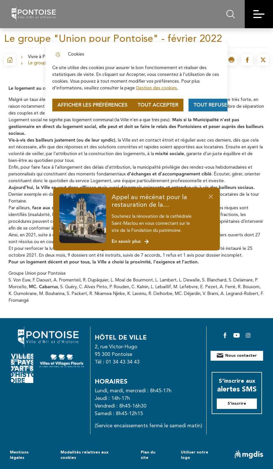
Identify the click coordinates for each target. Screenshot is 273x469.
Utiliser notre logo (194, 455)
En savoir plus (130, 241)
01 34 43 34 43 (123, 362)
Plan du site (148, 455)
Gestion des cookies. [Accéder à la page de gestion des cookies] (157, 88)
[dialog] (136, 80)
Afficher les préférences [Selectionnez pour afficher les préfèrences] (92, 105)
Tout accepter (158, 105)
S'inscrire (236, 404)
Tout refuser (212, 105)
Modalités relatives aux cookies (84, 455)
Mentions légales (19, 455)
